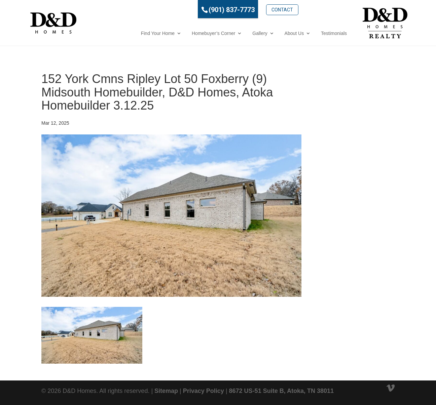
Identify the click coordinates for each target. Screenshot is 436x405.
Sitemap (166, 391)
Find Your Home (130, 33)
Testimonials (306, 33)
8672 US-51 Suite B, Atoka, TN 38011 (281, 391)
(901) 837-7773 (204, 10)
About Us (266, 33)
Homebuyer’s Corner (185, 33)
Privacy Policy (203, 391)
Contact (254, 9)
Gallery (231, 33)
